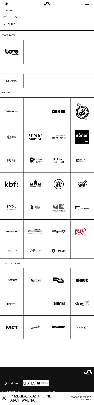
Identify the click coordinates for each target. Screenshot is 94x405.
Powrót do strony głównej (80, 398)
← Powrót (9, 11)
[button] (87, 3)
